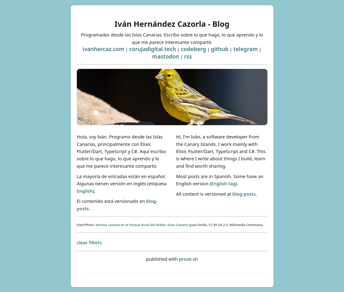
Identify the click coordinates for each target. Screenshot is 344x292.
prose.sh (188, 259)
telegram (245, 49)
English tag (223, 183)
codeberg (193, 49)
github (219, 49)
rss (188, 56)
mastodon (165, 56)
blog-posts (244, 194)
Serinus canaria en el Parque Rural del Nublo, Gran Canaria (142, 225)
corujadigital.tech (152, 49)
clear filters (89, 242)
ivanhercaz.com (103, 49)
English (85, 191)
